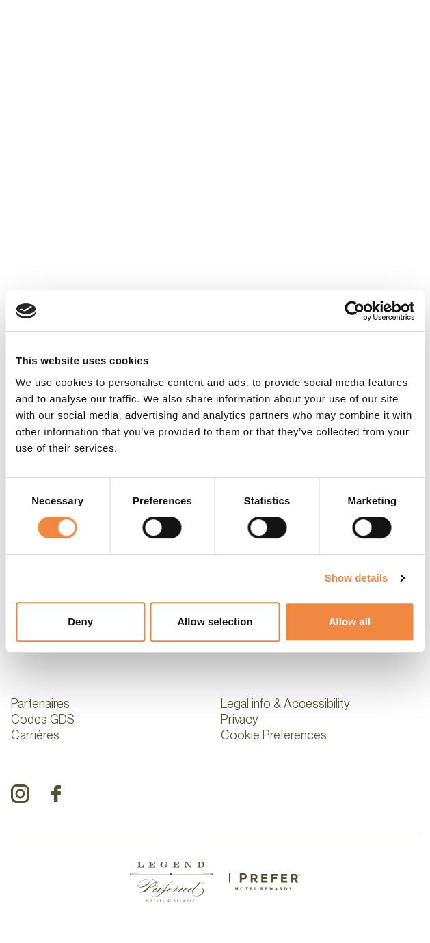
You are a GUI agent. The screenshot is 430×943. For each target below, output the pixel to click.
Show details (356, 578)
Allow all (349, 621)
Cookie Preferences (274, 735)
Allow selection (215, 621)
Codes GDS (43, 719)
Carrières (35, 735)
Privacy (239, 719)
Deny (80, 621)
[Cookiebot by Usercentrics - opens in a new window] (354, 311)
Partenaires (40, 703)
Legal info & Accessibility (285, 703)
